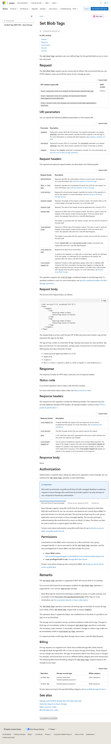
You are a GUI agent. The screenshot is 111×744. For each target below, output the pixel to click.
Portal (87, 9)
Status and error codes (82, 390)
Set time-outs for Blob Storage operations (64, 153)
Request (44, 39)
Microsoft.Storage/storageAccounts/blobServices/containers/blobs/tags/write (74, 556)
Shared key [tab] (95, 503)
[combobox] (18, 21)
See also (44, 51)
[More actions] (106, 16)
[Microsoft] (4, 3)
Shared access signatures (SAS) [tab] (78, 503)
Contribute (38, 734)
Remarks (44, 48)
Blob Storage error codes (49, 710)
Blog (29, 734)
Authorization (45, 45)
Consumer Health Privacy (62, 734)
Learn (41, 16)
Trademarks (90, 734)
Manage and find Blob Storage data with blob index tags (60, 701)
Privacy (47, 734)
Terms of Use (79, 734)
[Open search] (101, 3)
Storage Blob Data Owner (77, 559)
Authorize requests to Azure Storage (84, 181)
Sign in (106, 3)
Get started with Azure (99, 9)
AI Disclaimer (7, 734)
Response (44, 42)
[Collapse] (31, 16)
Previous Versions (19, 734)
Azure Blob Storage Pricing (94, 689)
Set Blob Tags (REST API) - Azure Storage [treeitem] (18, 25)
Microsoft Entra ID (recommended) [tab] (52, 503)
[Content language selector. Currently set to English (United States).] (12, 729)
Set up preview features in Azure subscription (71, 600)
